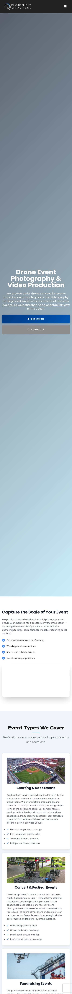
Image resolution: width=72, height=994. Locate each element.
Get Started (36, 319)
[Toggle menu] (65, 6)
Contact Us (36, 329)
